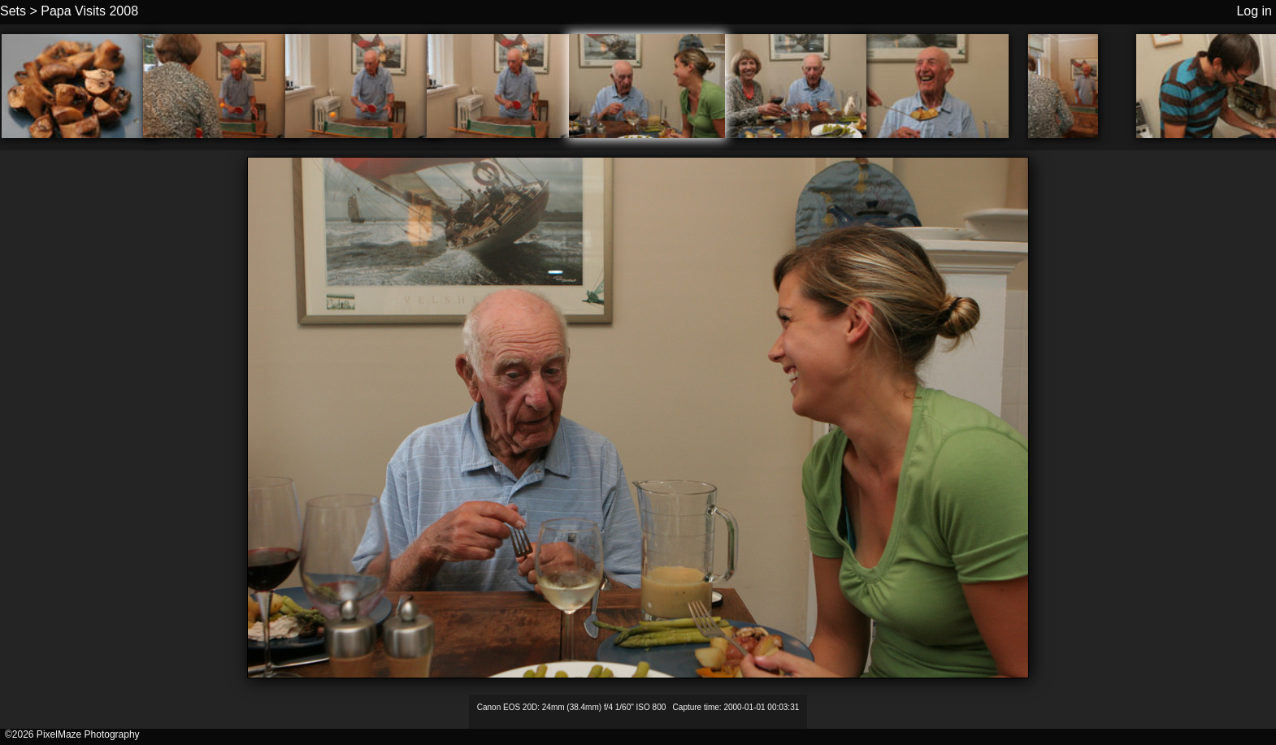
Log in (1254, 11)
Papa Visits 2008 (89, 11)
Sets (13, 11)
